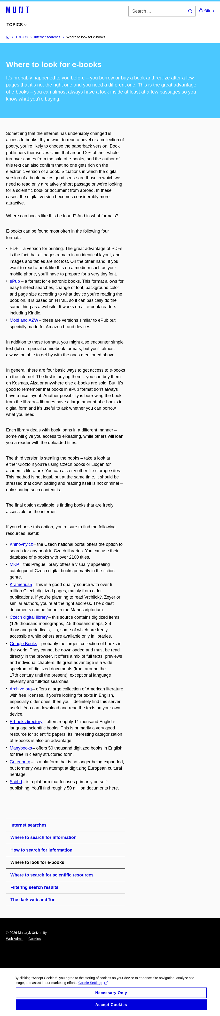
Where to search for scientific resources (52, 875)
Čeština (206, 10)
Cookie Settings (93, 987)
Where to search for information (43, 837)
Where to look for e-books (37, 862)
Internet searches (28, 825)
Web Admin (14, 939)
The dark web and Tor (32, 899)
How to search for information (41, 850)
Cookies (34, 939)
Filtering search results (34, 887)
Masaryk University (32, 933)
